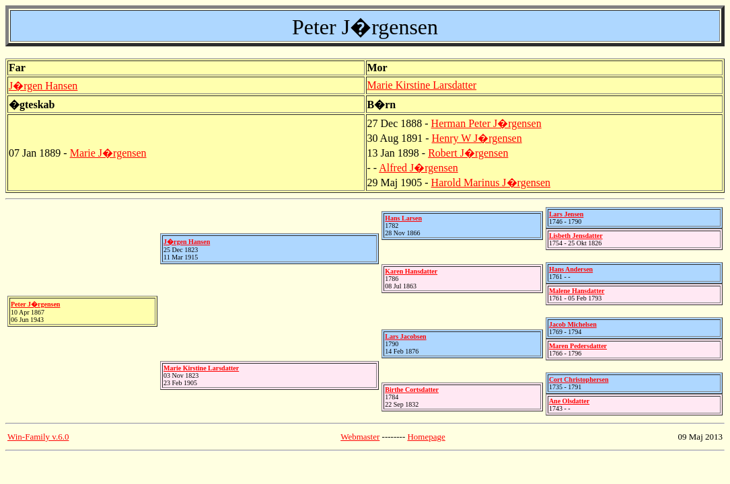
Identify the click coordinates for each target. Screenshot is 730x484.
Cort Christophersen (579, 379)
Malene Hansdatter (577, 290)
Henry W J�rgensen (477, 138)
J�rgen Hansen (43, 85)
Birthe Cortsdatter (412, 389)
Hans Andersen (571, 269)
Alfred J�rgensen (418, 167)
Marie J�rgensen (108, 153)
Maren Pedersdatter (578, 346)
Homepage (426, 437)
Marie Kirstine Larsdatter (422, 85)
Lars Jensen (566, 214)
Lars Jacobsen (405, 336)
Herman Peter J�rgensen (486, 123)
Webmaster (359, 437)
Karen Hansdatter (411, 271)
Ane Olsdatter (569, 401)
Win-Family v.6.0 (38, 437)
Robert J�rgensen (468, 153)
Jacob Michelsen (573, 324)
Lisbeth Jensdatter (576, 235)
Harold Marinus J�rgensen (490, 182)
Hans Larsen (403, 218)
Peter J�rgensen (35, 304)
